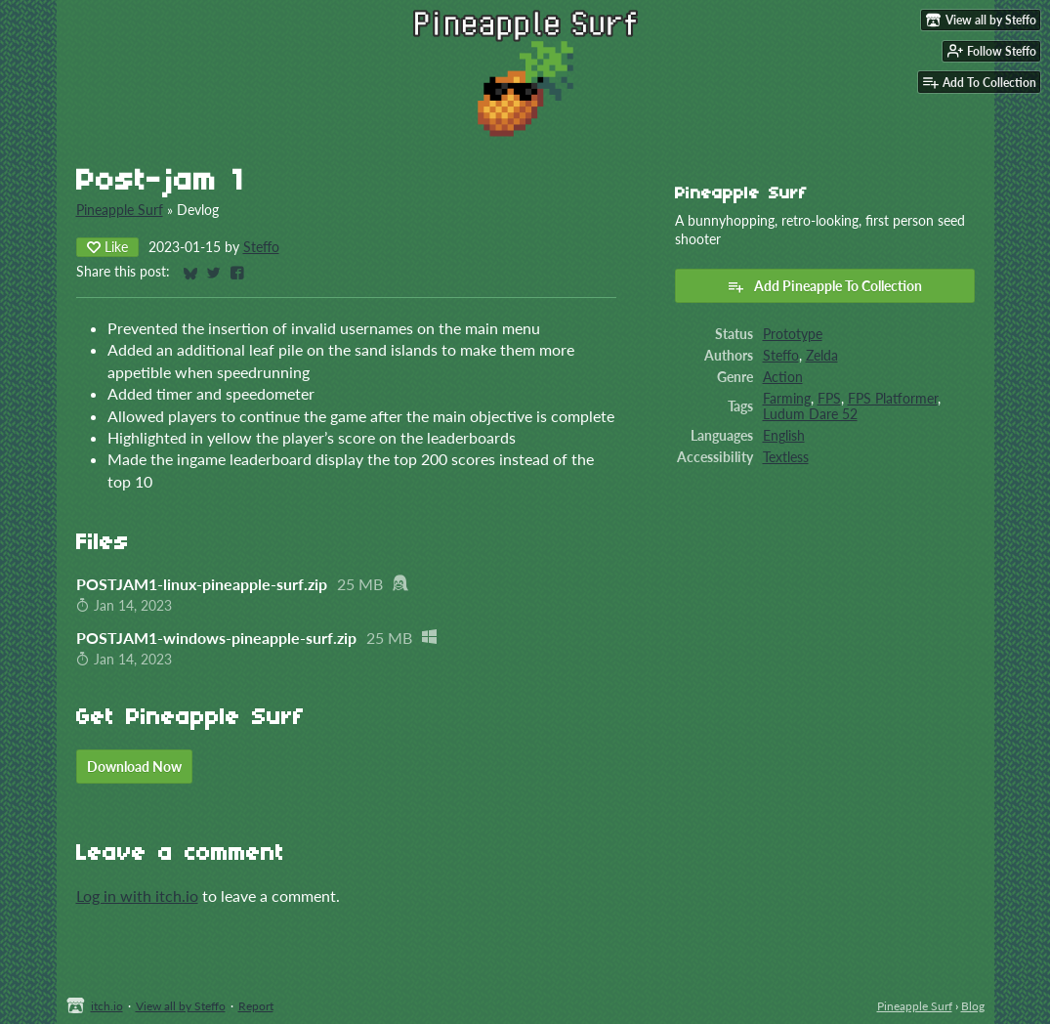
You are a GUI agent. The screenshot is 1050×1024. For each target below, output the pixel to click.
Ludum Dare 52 (810, 414)
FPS (829, 398)
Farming (787, 398)
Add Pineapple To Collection (824, 286)
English (784, 436)
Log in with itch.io (137, 895)
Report (255, 1006)
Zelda (822, 355)
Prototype (792, 334)
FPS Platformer (893, 398)
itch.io (107, 1006)
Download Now (134, 766)
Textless (786, 457)
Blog (973, 1006)
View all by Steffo (181, 1006)
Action (783, 377)
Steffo (261, 247)
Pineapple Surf (119, 210)
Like (107, 246)
